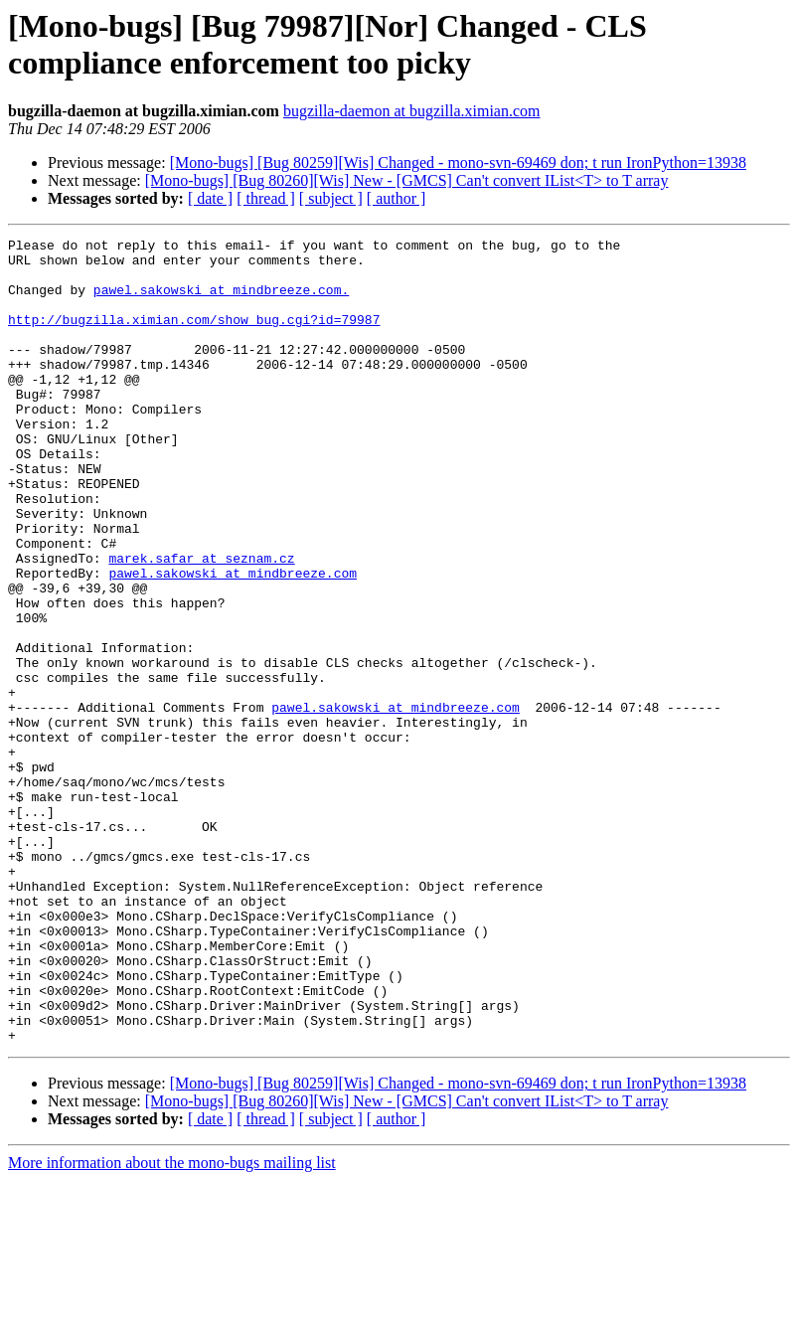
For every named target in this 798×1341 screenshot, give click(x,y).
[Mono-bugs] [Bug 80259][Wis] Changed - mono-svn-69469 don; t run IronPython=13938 (458, 162)
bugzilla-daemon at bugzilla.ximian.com (412, 110)
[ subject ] (331, 198)
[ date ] (210, 198)
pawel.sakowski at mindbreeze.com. (221, 301)
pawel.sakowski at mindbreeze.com (232, 641)
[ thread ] (266, 198)
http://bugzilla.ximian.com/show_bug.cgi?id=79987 (194, 337)
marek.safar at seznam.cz (201, 623)
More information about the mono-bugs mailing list (172, 1323)
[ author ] (396, 198)
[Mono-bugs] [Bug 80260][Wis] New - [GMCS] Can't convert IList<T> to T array (407, 180)
